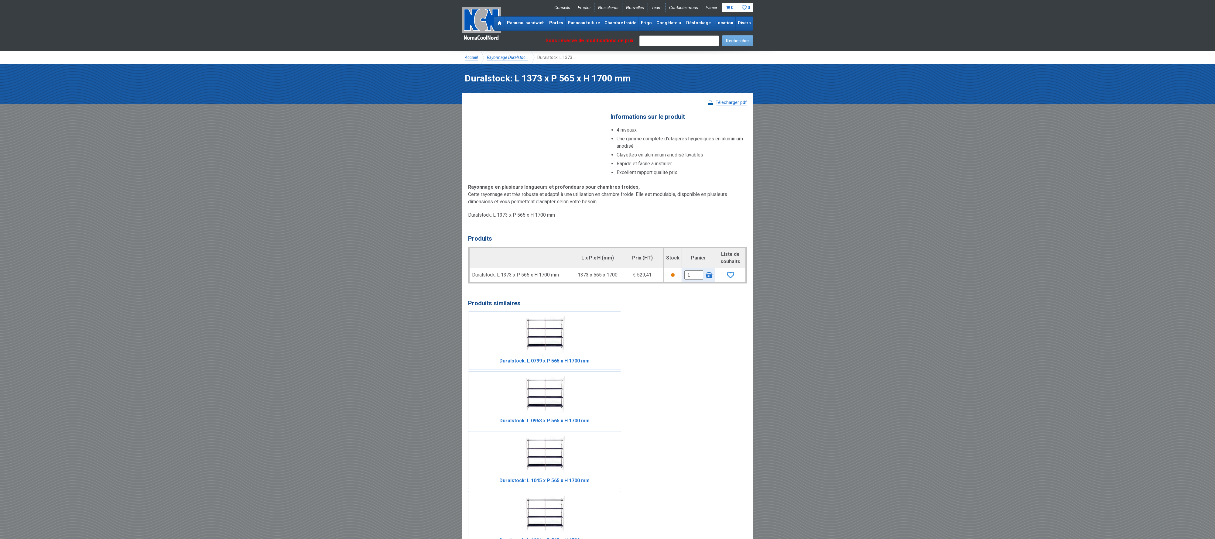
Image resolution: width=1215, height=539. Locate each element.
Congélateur (669, 22)
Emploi (584, 7)
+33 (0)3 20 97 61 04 (604, 502)
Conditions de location (568, 516)
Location (724, 22)
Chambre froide (620, 22)
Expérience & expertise (552, 482)
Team (657, 7)
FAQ (469, 488)
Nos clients (608, 7)
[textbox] (679, 41)
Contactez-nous (683, 7)
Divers (744, 22)
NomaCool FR (511, 482)
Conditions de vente (522, 516)
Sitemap (604, 516)
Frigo (646, 22)
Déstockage (698, 22)
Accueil (471, 57)
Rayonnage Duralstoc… (507, 57)
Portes (556, 22)
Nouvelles (635, 7)
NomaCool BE (478, 482)
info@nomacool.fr (554, 502)
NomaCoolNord (481, 24)
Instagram (513, 502)
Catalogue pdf (593, 482)
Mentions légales (480, 516)
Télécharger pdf (731, 102)
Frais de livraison (629, 482)
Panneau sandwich (526, 22)
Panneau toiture (584, 22)
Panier (729, 7)
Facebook (481, 502)
